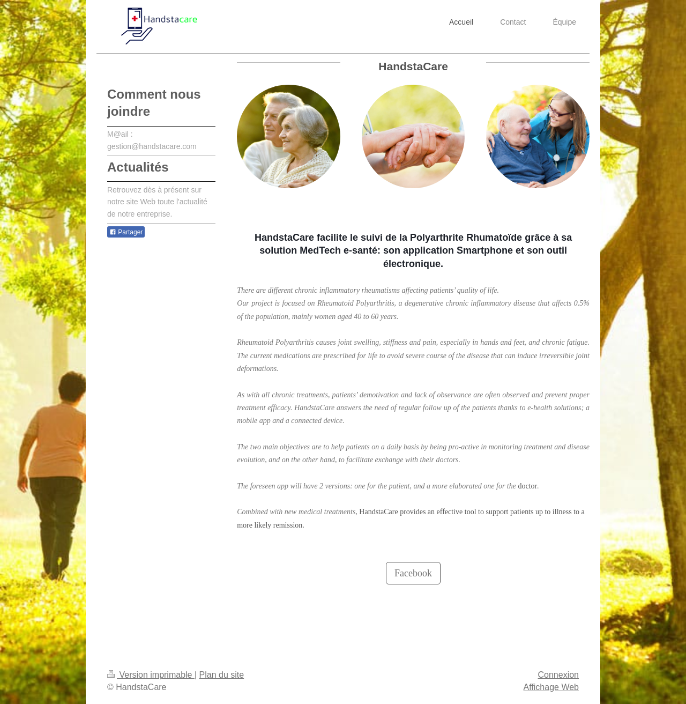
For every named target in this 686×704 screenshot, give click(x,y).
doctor (527, 486)
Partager (126, 232)
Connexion (558, 674)
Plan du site (221, 674)
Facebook (413, 573)
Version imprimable (151, 674)
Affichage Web (551, 687)
